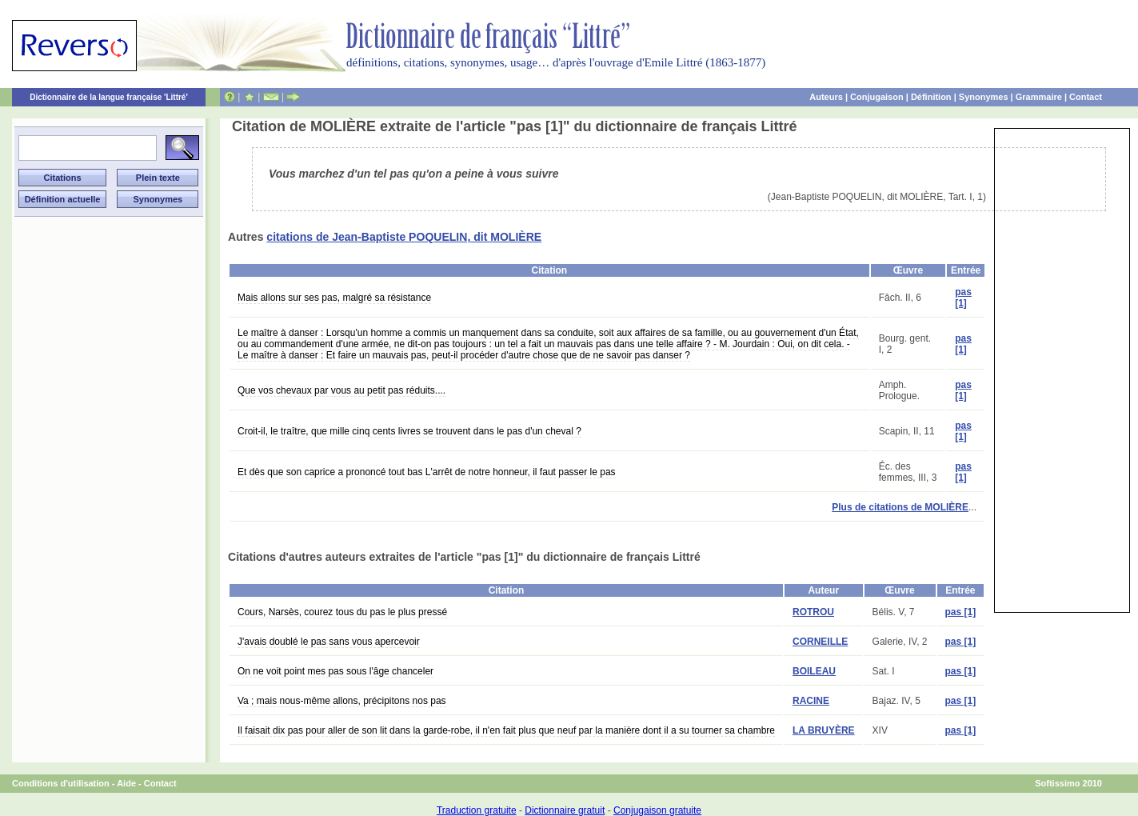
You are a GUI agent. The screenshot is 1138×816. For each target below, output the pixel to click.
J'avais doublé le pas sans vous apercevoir (329, 641)
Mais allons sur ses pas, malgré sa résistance (334, 297)
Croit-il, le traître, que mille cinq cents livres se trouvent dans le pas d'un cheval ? (409, 431)
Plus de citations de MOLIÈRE (900, 507)
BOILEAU (814, 671)
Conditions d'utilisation (61, 783)
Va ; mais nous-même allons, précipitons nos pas (342, 700)
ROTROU (813, 612)
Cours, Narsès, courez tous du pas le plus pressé (342, 612)
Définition (931, 97)
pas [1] (963, 297)
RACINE (811, 700)
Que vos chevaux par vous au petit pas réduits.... (341, 390)
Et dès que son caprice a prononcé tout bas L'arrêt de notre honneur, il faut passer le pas (427, 472)
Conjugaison (877, 97)
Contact (1085, 97)
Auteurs (826, 97)
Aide (126, 783)
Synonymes (983, 97)
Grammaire (1039, 97)
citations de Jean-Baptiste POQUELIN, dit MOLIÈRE (403, 236)
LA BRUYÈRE (824, 730)
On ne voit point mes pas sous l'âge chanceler (335, 671)
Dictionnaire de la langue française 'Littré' (109, 97)
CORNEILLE (820, 641)
